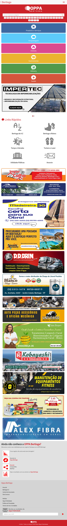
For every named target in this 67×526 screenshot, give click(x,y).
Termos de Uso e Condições (10, 505)
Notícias (5, 498)
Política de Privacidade (8, 503)
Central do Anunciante (8, 492)
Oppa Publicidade (7, 501)
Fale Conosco (6, 494)
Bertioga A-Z (6, 490)
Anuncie (5, 487)
